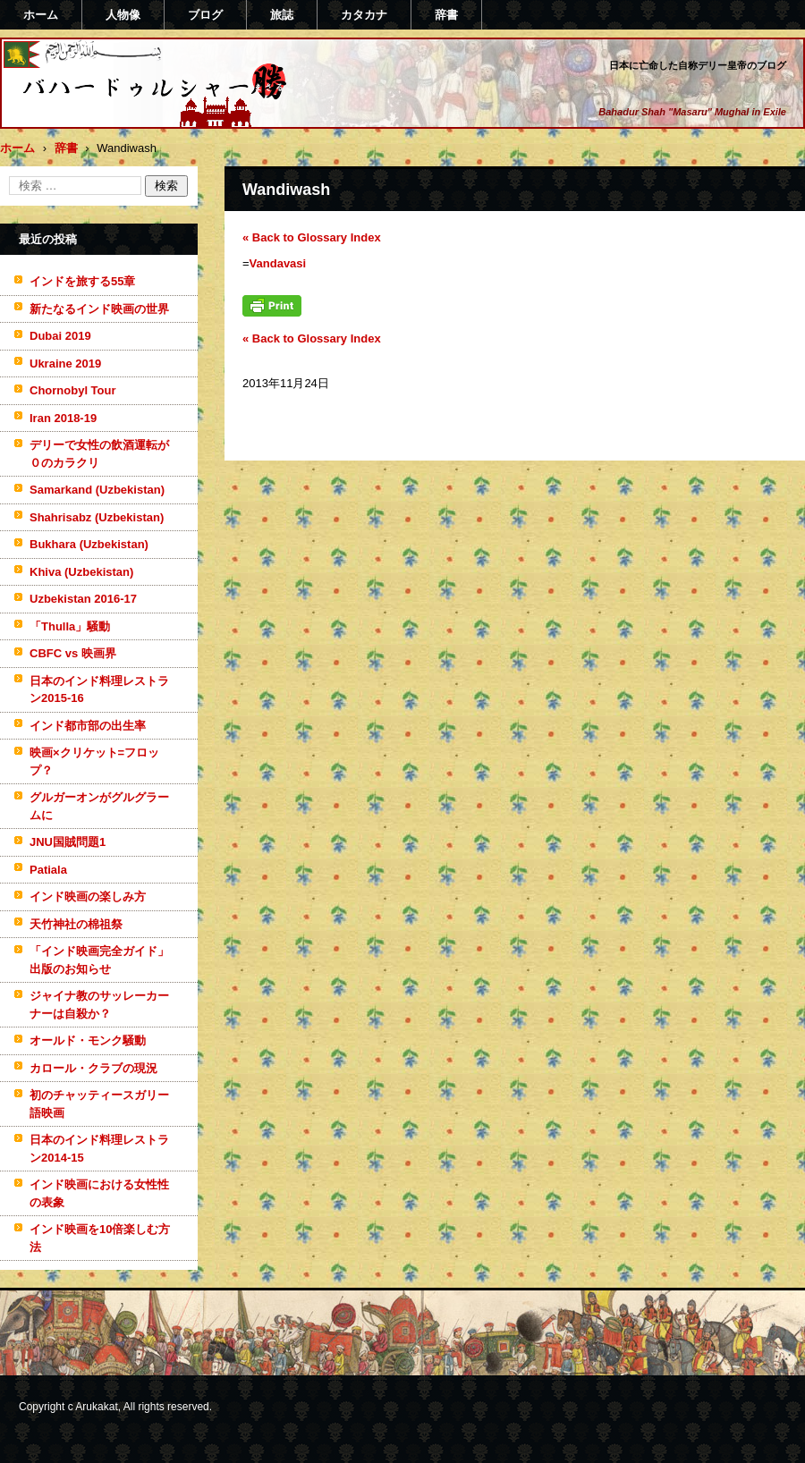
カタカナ (364, 14)
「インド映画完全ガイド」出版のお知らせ (99, 960)
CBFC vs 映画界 (73, 653)
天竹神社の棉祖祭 (76, 924)
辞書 (446, 14)
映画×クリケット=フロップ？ (94, 761)
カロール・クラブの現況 (93, 1068)
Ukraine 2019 (65, 363)
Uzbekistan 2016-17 (83, 598)
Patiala (48, 869)
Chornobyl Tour (73, 390)
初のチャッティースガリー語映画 (99, 1104)
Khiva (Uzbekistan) (81, 572)
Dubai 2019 (60, 335)
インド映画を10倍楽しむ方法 (100, 1238)
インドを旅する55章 (82, 281)
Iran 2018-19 (63, 418)
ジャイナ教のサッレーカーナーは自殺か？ (99, 1004)
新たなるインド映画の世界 (99, 309)
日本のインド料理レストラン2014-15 (99, 1148)
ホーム (40, 14)
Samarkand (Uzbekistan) (97, 489)
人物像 (123, 14)
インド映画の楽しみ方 (88, 896)
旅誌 (281, 14)
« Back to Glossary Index (311, 237)
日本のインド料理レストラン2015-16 (99, 690)
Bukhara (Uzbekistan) (89, 544)
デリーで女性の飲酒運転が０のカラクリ (99, 453)
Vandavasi (278, 263)
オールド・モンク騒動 (88, 1040)
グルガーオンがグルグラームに (99, 806)
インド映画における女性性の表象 (99, 1193)
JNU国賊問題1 (68, 842)
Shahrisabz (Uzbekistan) (97, 517)
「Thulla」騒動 (70, 626)
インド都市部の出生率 (88, 725)
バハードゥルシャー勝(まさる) (131, 119)
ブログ (205, 14)
